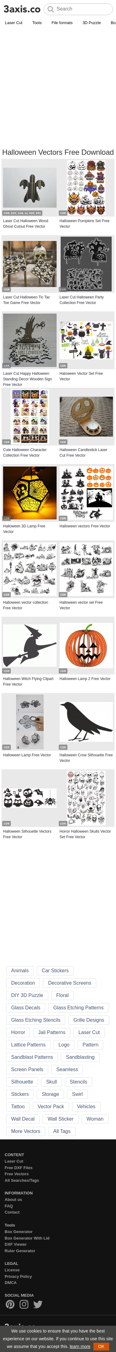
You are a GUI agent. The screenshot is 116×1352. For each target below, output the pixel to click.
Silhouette (22, 1081)
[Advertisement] (58, 88)
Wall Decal (23, 1119)
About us (13, 1199)
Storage (50, 1094)
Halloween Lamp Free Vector (27, 755)
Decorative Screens (69, 983)
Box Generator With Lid (27, 1238)
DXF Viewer (16, 1244)
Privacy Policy (18, 1276)
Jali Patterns (51, 1032)
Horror (18, 1032)
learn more (80, 1346)
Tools (36, 22)
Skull (51, 1081)
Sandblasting (80, 1057)
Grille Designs (88, 1020)
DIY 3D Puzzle (27, 995)
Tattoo (18, 1106)
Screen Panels (27, 1069)
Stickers (20, 1094)
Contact (12, 1212)
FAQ (9, 1206)
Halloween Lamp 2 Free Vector (85, 679)
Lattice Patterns (28, 1044)
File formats (62, 22)
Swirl (77, 1094)
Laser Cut (13, 22)
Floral (62, 995)
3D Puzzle (92, 22)
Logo (64, 1044)
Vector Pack (51, 1106)
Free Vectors (17, 1174)
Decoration (23, 983)
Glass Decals (25, 1007)
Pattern (91, 1044)
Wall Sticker (61, 1119)
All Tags (62, 1131)
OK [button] (101, 1346)
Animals (20, 970)
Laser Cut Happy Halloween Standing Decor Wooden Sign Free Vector (27, 379)
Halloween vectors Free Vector (85, 526)
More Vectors (25, 1131)
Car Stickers (55, 970)
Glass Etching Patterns (78, 1007)
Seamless (67, 1069)
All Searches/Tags (22, 1180)
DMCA (11, 1282)
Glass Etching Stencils (35, 1020)
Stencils (78, 1081)
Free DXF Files (18, 1167)
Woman (95, 1119)
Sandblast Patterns (32, 1057)
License (12, 1270)
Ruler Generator (20, 1250)
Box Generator (18, 1231)
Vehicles (86, 1106)
